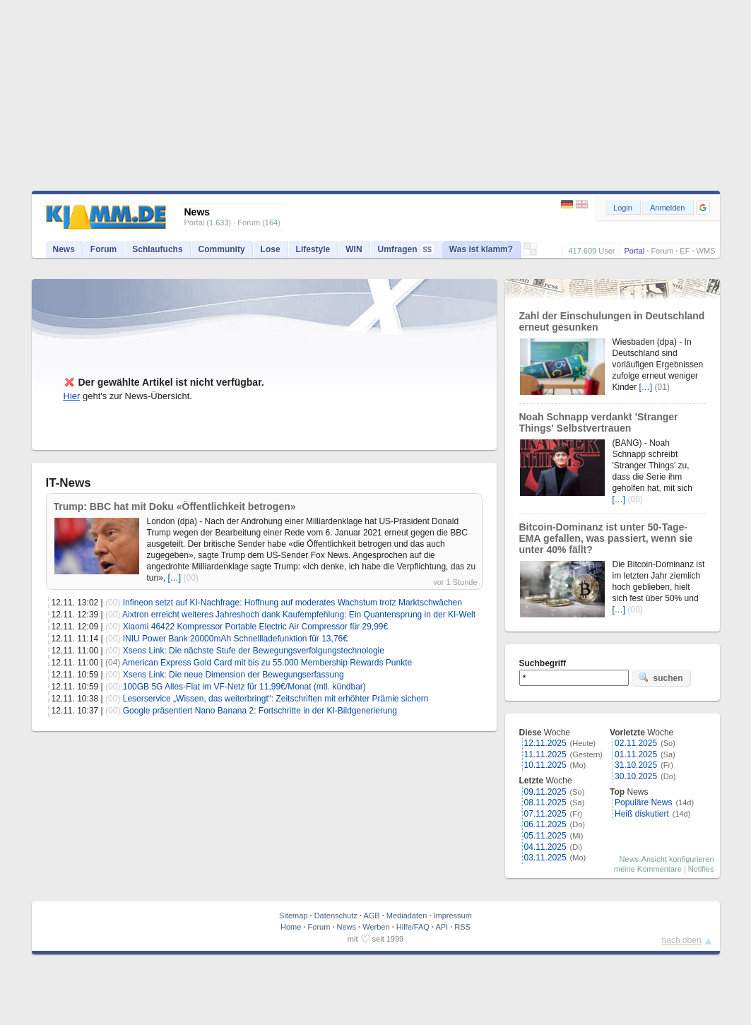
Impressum (452, 915)
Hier (72, 396)
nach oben (682, 940)
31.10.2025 (636, 765)
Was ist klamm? (481, 249)
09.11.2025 (545, 792)
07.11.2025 (545, 814)
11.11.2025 (545, 754)
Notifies (701, 869)
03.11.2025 (545, 858)
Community (222, 249)
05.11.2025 (545, 836)
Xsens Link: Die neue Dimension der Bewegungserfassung (233, 675)
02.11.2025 (636, 743)
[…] (175, 578)
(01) (662, 387)
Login (622, 207)
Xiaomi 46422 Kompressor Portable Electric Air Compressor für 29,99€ (256, 627)
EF (685, 251)
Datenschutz (335, 915)
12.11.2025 (545, 743)
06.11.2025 (545, 824)
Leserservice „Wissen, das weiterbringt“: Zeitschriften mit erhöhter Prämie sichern (276, 699)
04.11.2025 (545, 847)
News (64, 249)
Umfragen (406, 249)
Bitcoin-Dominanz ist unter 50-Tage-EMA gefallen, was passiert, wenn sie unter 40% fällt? (606, 538)
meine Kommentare (648, 869)
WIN (353, 249)
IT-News (68, 483)
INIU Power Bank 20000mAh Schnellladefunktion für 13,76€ (235, 639)
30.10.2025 (636, 776)
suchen (660, 677)
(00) (191, 578)
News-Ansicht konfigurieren (667, 859)
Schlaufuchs (157, 249)
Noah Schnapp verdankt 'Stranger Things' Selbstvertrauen (598, 422)
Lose (270, 249)
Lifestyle (313, 249)
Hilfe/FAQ (413, 927)
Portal (634, 251)
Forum (662, 251)
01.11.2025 (636, 754)
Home (290, 927)
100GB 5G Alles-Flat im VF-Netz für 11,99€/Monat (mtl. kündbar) (244, 687)
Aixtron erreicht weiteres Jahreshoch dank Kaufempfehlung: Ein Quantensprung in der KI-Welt (298, 615)
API (441, 927)
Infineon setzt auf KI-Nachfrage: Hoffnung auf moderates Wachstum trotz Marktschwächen (292, 603)
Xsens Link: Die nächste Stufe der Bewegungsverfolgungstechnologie (253, 651)
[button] (703, 208)
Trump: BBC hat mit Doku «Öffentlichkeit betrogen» (175, 506)
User (606, 251)
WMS (706, 251)
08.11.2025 (545, 802)
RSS (462, 927)
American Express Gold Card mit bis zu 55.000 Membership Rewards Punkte (267, 663)
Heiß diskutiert (642, 814)
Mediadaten (406, 915)
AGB (371, 915)
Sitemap (293, 915)
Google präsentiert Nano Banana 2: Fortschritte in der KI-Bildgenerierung (260, 711)
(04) (112, 663)
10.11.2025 (545, 765)
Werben (375, 927)
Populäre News (643, 802)
